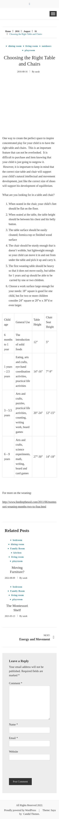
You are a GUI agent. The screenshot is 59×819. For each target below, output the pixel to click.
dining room (15, 46)
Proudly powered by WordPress (20, 810)
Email (13, 738)
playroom (30, 50)
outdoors (46, 46)
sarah (37, 72)
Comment (15, 683)
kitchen (18, 553)
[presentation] (33, 769)
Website (13, 751)
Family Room (17, 549)
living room (31, 46)
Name (13, 724)
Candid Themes (31, 814)
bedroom (17, 540)
